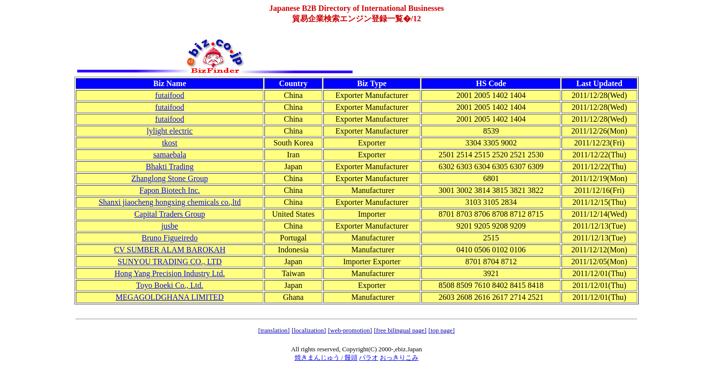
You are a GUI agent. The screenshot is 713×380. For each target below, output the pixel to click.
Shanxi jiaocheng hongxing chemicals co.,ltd (170, 202)
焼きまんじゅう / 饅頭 (326, 357)
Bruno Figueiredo (170, 238)
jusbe (169, 226)
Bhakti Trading (169, 166)
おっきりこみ (399, 357)
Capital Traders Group (169, 214)
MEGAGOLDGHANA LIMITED (170, 297)
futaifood (169, 95)
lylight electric (170, 131)
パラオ (368, 357)
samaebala (169, 154)
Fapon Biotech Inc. (170, 190)
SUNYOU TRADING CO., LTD (170, 261)
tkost (169, 143)
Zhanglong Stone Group (169, 178)
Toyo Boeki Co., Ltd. (170, 285)
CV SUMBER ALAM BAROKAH (169, 249)
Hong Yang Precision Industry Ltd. (169, 273)
